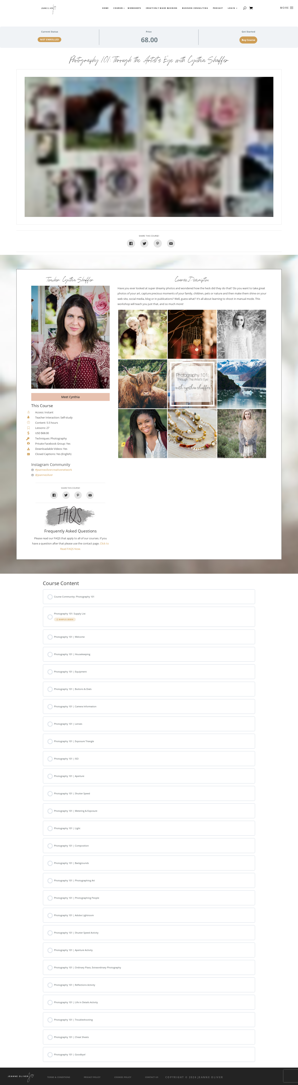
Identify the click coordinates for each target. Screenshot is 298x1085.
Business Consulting (195, 8)
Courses (118, 8)
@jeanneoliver (44, 475)
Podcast (218, 8)
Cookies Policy (122, 1077)
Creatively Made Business (161, 8)
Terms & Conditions (58, 1077)
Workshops (134, 8)
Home (105, 8)
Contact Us (151, 1077)
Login (231, 8)
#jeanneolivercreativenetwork (53, 470)
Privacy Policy (92, 1077)
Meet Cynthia (70, 397)
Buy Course (248, 40)
